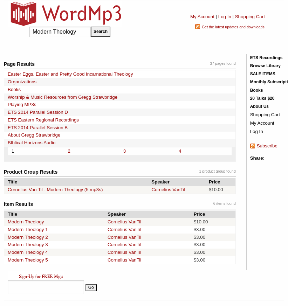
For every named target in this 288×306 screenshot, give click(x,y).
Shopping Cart (250, 16)
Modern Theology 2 (28, 237)
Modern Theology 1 (28, 229)
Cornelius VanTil (168, 189)
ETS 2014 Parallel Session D (38, 112)
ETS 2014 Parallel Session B (38, 127)
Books (14, 89)
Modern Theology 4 (28, 252)
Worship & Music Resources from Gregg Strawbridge (62, 97)
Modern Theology (26, 221)
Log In (224, 16)
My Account (202, 16)
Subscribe (267, 145)
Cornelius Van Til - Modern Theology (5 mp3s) (55, 189)
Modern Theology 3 (28, 244)
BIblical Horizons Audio (31, 142)
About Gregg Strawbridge (34, 135)
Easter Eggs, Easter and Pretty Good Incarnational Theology (70, 74)
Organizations (22, 81)
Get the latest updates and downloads (233, 27)
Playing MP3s (22, 104)
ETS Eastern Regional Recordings (43, 120)
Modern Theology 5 (28, 260)
